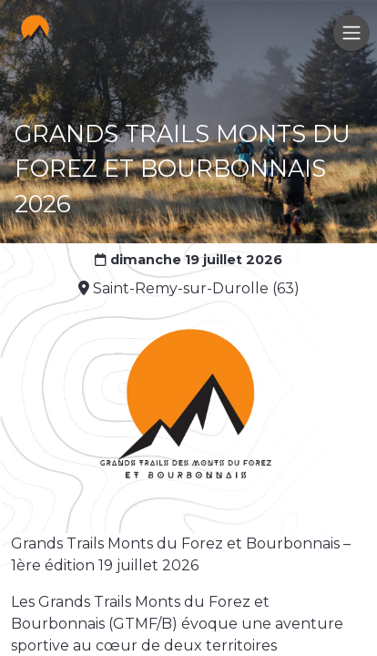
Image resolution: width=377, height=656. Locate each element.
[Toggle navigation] (351, 33)
